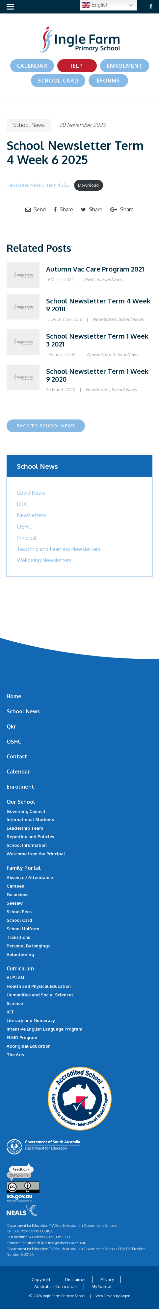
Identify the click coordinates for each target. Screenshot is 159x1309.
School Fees (19, 911)
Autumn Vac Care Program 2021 (95, 269)
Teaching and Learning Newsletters (58, 549)
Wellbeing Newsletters (44, 560)
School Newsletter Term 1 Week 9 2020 (97, 375)
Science (15, 1003)
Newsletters (104, 319)
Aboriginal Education (29, 1046)
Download (88, 185)
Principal (27, 538)
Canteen (15, 886)
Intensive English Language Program (44, 1029)
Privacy (107, 1279)
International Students (30, 819)
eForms (108, 80)
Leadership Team (25, 828)
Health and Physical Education (39, 986)
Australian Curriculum (55, 1286)
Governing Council (26, 811)
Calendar (32, 65)
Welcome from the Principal (36, 853)
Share (63, 209)
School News (29, 125)
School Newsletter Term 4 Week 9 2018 (98, 305)
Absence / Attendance (30, 877)
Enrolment (125, 65)
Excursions (17, 894)
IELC (22, 504)
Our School (21, 801)
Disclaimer (75, 1279)
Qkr (11, 726)
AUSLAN (15, 977)
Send (35, 209)
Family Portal (24, 868)
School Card (58, 80)
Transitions (18, 937)
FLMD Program (22, 1037)
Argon (125, 1296)
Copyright (41, 1279)
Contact (17, 756)
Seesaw (15, 903)
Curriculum (20, 968)
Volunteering (20, 954)
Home (14, 696)
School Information (27, 845)
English (95, 5)
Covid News (31, 492)
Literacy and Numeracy (31, 1020)
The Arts (15, 1054)
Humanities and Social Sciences (40, 994)
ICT (10, 1011)
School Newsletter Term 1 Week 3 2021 (97, 340)
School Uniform (23, 928)
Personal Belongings (28, 945)
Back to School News (45, 425)
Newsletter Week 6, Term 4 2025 (39, 185)
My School (102, 1286)
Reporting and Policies (30, 836)
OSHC (88, 279)
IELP (77, 65)
